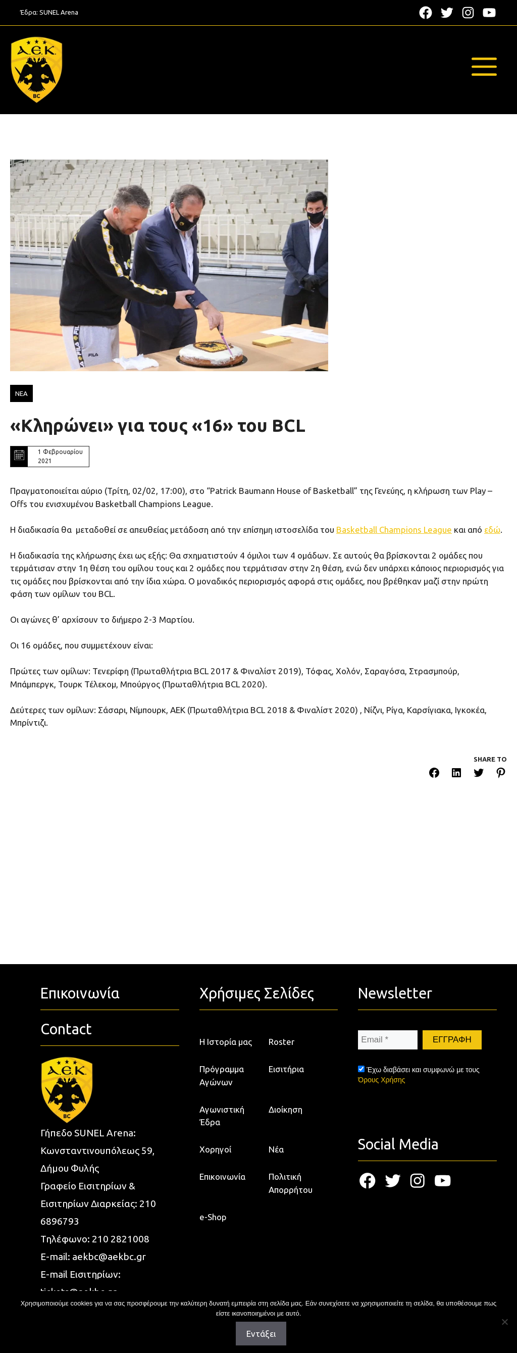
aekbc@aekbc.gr (109, 1256)
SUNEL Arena (58, 12)
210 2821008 (120, 1238)
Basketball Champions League (394, 529)
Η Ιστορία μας (225, 1041)
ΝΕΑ (21, 393)
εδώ (492, 529)
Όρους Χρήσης (381, 1080)
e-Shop (213, 1217)
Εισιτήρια (286, 1069)
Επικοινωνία (222, 1176)
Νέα (276, 1149)
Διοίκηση (285, 1109)
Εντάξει (261, 1333)
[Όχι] (504, 1322)
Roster (281, 1041)
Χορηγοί (215, 1149)
